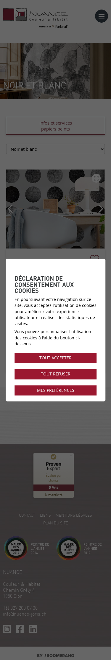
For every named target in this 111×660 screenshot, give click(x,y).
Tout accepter (55, 358)
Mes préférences (55, 390)
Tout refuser (55, 374)
